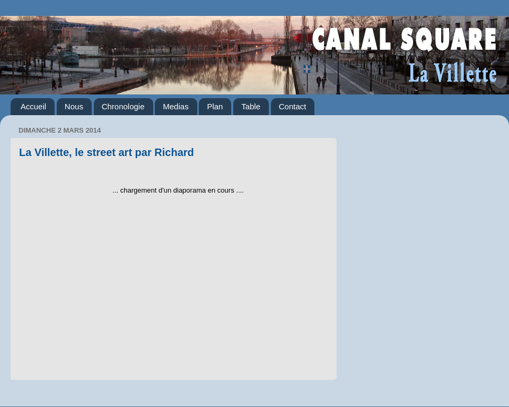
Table (250, 106)
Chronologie (123, 106)
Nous (74, 106)
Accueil (33, 106)
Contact (292, 106)
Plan (215, 106)
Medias (175, 106)
